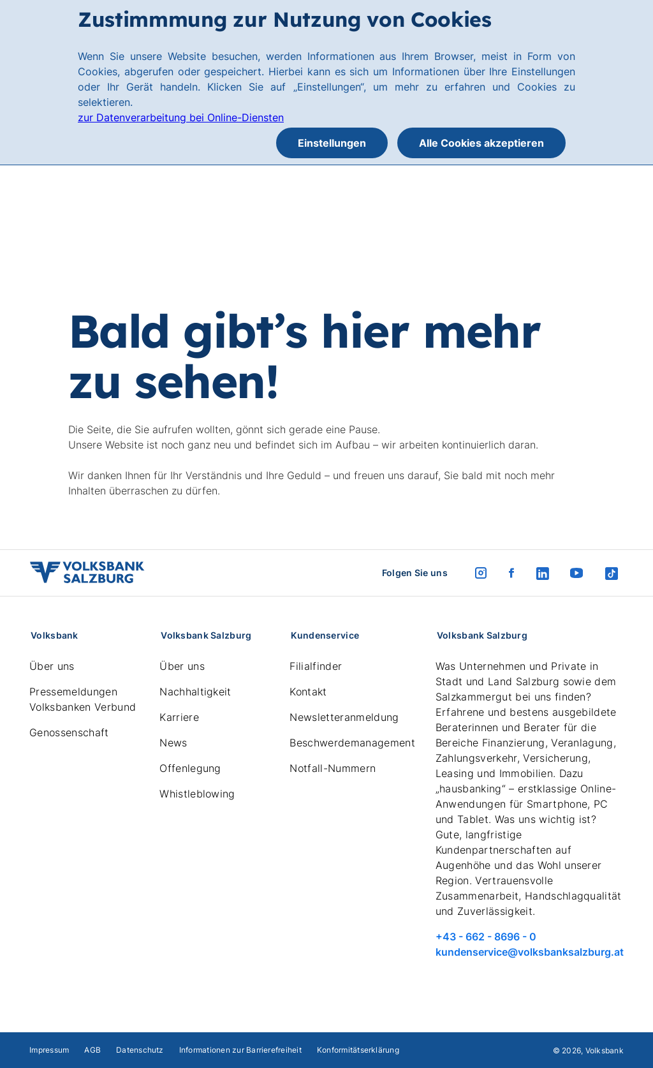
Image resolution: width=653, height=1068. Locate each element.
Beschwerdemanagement (352, 742)
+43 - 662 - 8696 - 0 (486, 936)
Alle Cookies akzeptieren (481, 143)
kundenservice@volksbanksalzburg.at (530, 952)
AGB (92, 1050)
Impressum (49, 1050)
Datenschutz (140, 1050)
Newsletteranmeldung (344, 717)
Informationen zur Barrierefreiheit (240, 1050)
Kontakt (308, 691)
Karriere (179, 717)
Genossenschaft (68, 732)
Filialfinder (316, 666)
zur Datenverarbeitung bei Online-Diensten (181, 117)
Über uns (52, 666)
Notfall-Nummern (333, 768)
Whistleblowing (197, 793)
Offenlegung (190, 768)
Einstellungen (332, 143)
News (173, 742)
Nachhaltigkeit (195, 691)
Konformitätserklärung (358, 1050)
